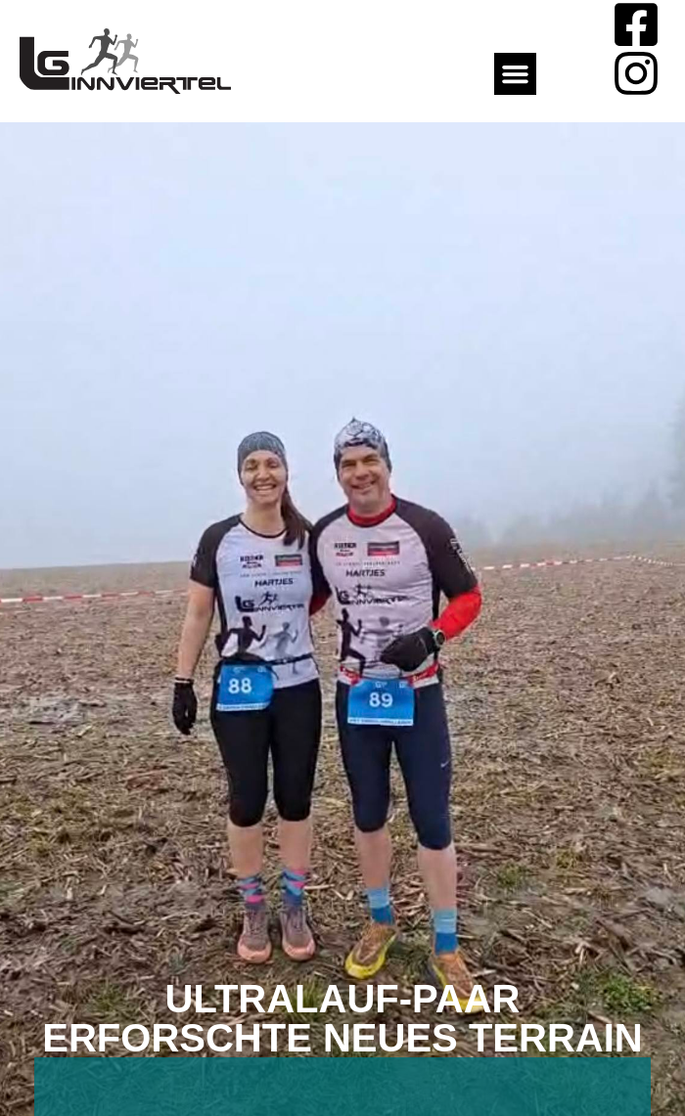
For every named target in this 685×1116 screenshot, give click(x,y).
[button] (515, 74)
